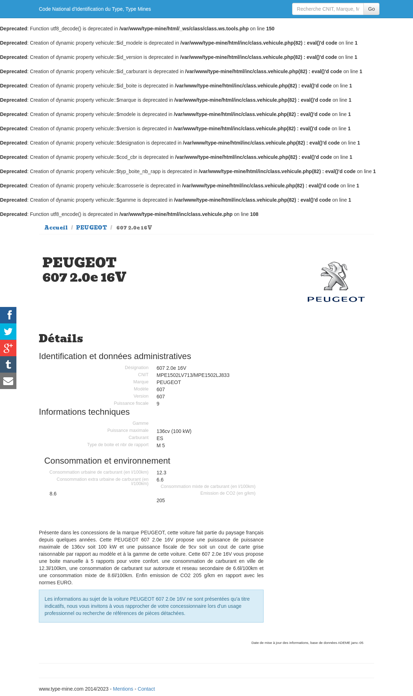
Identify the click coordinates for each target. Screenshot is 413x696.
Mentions (123, 689)
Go (371, 9)
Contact (146, 689)
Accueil (56, 228)
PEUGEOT (91, 228)
